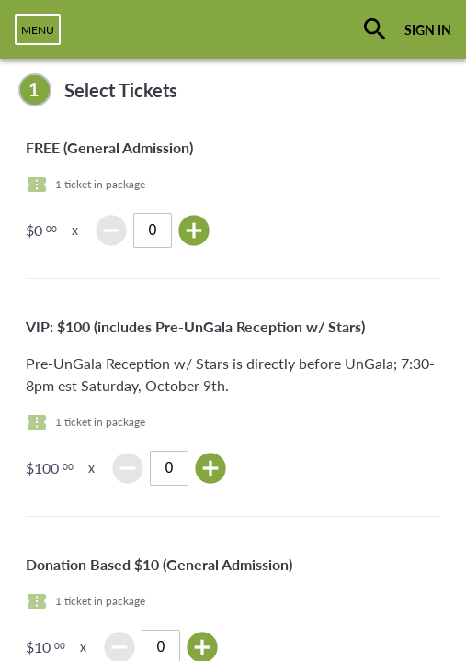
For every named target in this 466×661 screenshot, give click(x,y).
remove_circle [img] (111, 230)
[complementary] (233, 89)
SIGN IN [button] (427, 30)
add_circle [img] (194, 230)
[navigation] (38, 29)
